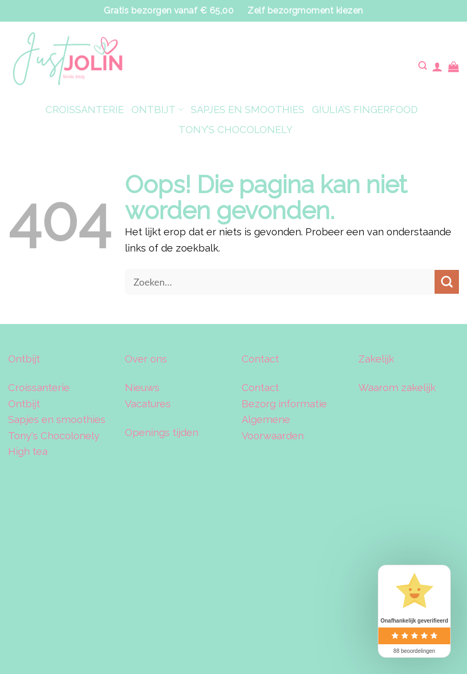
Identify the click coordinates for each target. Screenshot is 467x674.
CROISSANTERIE (84, 109)
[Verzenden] (447, 282)
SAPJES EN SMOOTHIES (247, 109)
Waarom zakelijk (397, 387)
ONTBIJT (157, 109)
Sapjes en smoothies (56, 419)
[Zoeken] (422, 66)
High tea (28, 451)
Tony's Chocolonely (53, 435)
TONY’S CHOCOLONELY (235, 129)
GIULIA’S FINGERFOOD (365, 109)
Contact (260, 387)
